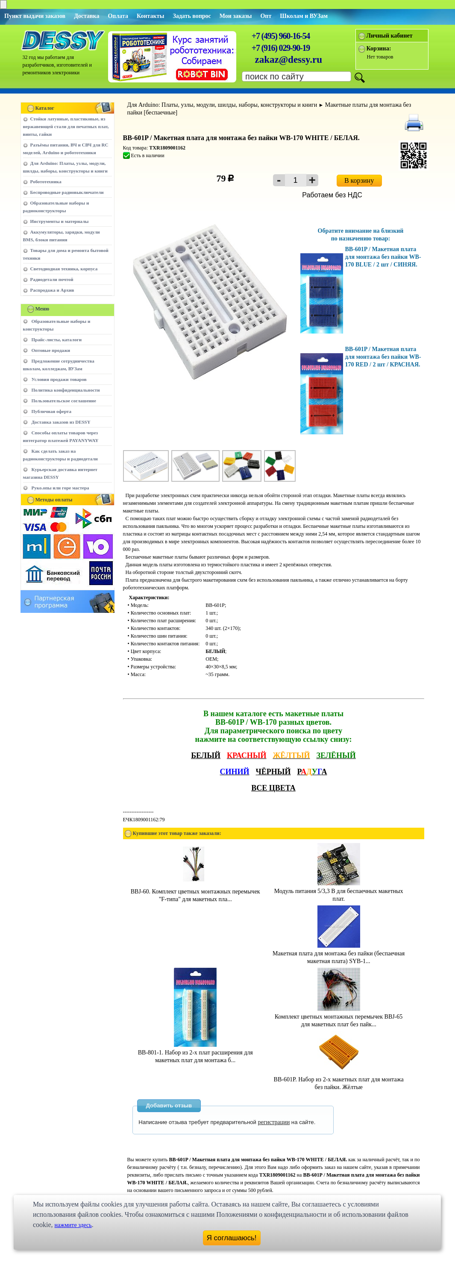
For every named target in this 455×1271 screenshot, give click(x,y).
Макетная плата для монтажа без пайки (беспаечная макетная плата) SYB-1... (339, 953)
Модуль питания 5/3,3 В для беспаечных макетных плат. (338, 891)
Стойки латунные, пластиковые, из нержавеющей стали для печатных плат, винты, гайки (66, 126)
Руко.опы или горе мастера (60, 487)
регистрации (274, 1122)
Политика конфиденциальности (66, 389)
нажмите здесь (73, 1225)
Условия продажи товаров (59, 379)
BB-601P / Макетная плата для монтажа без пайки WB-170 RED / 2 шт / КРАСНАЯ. (383, 357)
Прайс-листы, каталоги (57, 339)
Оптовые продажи (51, 350)
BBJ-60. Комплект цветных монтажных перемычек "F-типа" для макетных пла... (195, 891)
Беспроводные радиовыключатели (67, 192)
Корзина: (379, 48)
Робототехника (46, 181)
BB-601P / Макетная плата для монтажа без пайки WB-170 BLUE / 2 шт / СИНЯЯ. (383, 257)
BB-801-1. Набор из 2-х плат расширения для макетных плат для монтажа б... (195, 1052)
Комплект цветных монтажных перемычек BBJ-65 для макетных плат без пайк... (338, 1017)
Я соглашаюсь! (232, 1238)
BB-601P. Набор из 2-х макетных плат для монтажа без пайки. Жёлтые (339, 1079)
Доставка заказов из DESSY (61, 422)
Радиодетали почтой (51, 279)
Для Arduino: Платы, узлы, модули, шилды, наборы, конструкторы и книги (222, 105)
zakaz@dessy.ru (289, 59)
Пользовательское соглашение (64, 400)
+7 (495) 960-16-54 (281, 36)
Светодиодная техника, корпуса (64, 268)
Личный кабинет (390, 35)
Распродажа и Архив (52, 290)
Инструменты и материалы (59, 221)
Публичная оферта (51, 411)
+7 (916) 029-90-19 (281, 48)
